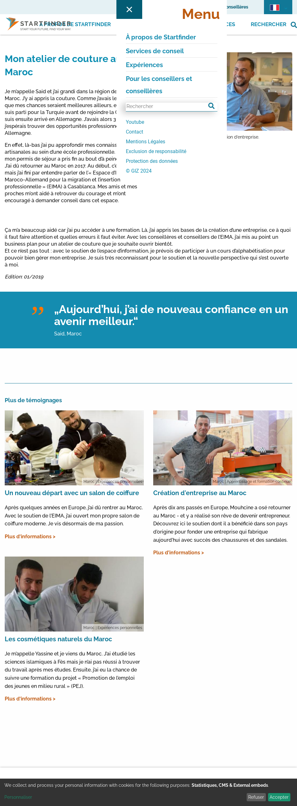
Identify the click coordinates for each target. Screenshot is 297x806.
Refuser (256, 797)
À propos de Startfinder (75, 24)
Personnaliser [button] (18, 797)
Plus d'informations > (30, 537)
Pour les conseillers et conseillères (212, 6)
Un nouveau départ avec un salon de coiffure (72, 493)
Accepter (279, 797)
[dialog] (148, 792)
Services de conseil (155, 24)
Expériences (217, 24)
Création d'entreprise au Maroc (199, 493)
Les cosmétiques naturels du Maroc (58, 639)
